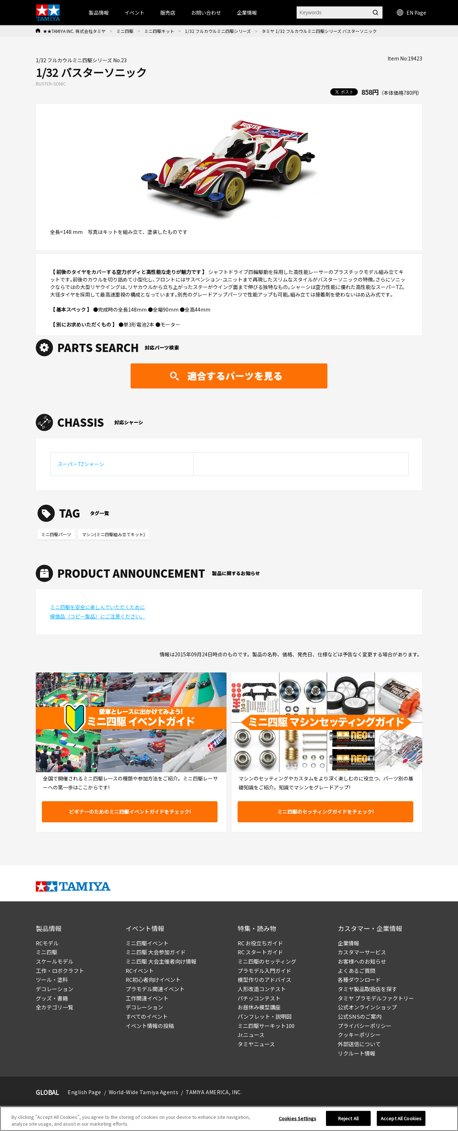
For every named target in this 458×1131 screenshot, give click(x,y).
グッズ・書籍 (52, 998)
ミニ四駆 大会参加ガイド (156, 952)
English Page (84, 1092)
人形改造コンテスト (262, 989)
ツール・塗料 (52, 979)
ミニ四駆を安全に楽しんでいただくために (97, 607)
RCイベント (140, 970)
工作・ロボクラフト (60, 970)
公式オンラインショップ (367, 1007)
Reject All (348, 1121)
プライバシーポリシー (364, 1025)
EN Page (411, 12)
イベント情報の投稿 (150, 1025)
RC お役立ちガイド (260, 943)
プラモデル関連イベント (155, 989)
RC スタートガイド (260, 952)
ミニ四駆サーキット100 (266, 1025)
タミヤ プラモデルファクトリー (376, 998)
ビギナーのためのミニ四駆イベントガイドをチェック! (130, 811)
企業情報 (348, 943)
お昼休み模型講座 (259, 1007)
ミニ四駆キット (159, 31)
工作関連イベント (147, 998)
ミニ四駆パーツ (56, 534)
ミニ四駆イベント (147, 943)
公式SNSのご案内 (359, 1016)
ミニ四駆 (124, 31)
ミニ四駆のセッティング (267, 961)
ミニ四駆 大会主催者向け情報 (161, 961)
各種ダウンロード (359, 979)
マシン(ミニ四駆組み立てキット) (113, 534)
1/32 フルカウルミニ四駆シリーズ (218, 31)
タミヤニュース (256, 1044)
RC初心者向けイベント (153, 979)
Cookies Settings (297, 1121)
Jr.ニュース (251, 1034)
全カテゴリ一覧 (54, 1007)
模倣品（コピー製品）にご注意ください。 (97, 616)
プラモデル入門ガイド (264, 970)
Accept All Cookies (401, 1121)
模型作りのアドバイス (264, 979)
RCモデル (47, 943)
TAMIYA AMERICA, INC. (214, 1092)
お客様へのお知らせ (362, 961)
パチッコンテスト (259, 998)
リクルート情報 (356, 1053)
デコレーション (54, 989)
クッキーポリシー (359, 1034)
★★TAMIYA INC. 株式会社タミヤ (74, 31)
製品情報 (99, 12)
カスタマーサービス (362, 952)
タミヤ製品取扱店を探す (367, 989)
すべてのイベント (147, 1016)
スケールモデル (54, 961)
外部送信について (359, 1044)
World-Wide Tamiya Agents (143, 1092)
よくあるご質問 (356, 970)
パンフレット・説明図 (265, 1016)
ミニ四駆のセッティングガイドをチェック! (325, 811)
